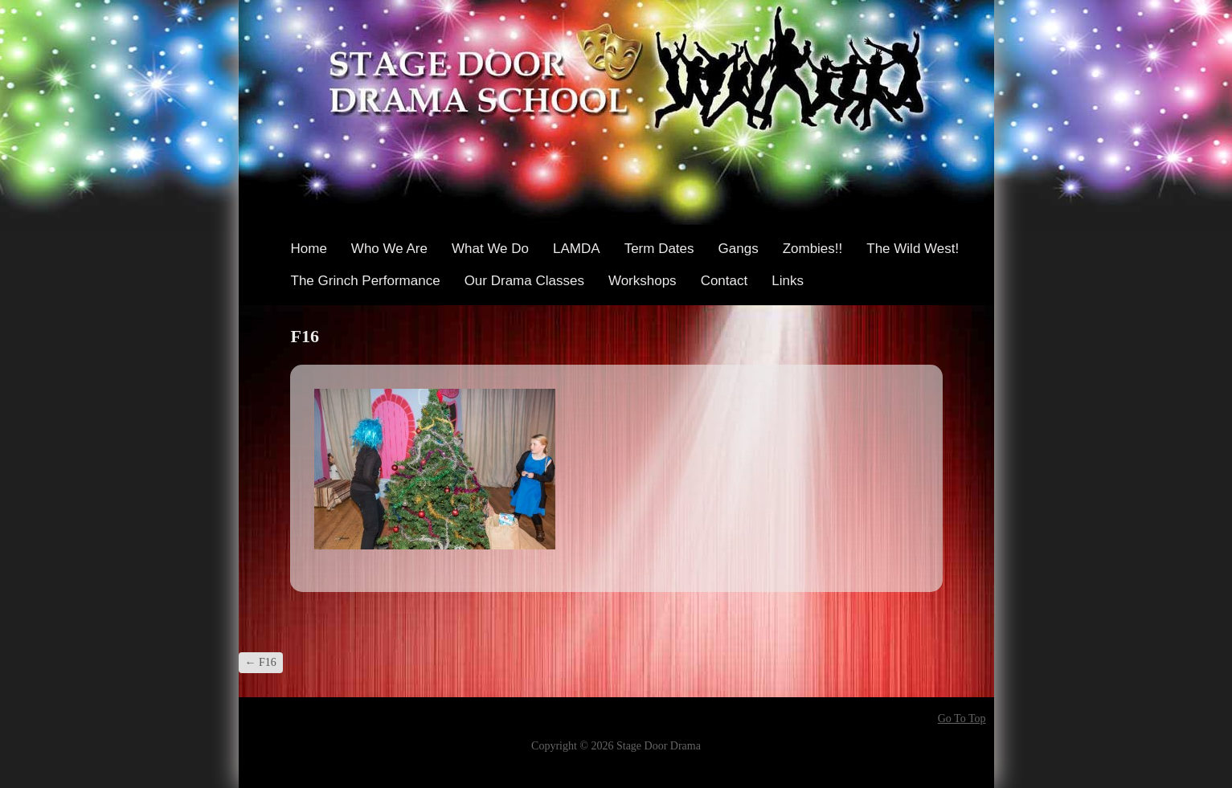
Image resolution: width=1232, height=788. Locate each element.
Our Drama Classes (524, 280)
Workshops (642, 280)
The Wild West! (912, 248)
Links (788, 280)
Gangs (738, 248)
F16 (260, 662)
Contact (724, 280)
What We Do (490, 248)
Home (309, 248)
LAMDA (576, 248)
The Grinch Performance (365, 280)
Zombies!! (813, 248)
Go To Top (962, 719)
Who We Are (389, 248)
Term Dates (659, 248)
